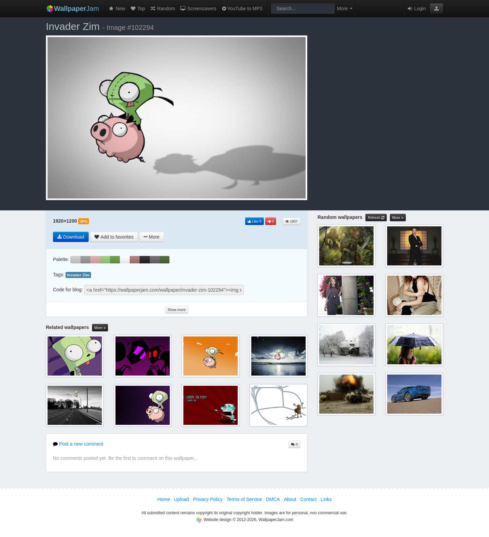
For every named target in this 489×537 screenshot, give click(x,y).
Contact (308, 499)
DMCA (273, 499)
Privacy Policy (207, 499)
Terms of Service (244, 499)
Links (326, 499)
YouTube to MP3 (241, 8)
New (116, 8)
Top (137, 8)
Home (163, 499)
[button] (436, 8)
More (100, 328)
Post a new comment (78, 444)
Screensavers (198, 8)
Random (162, 8)
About (290, 499)
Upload (181, 499)
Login (416, 8)
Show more (176, 310)
